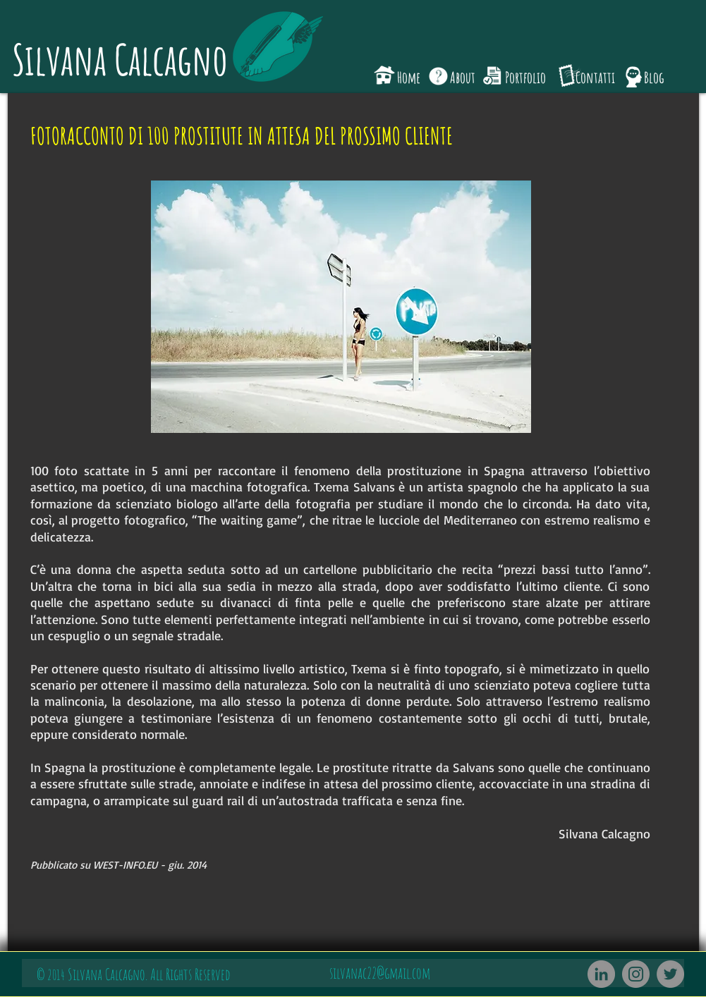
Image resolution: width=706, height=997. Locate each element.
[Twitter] (670, 974)
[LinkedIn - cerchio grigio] (601, 974)
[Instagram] (636, 974)
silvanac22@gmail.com (379, 972)
